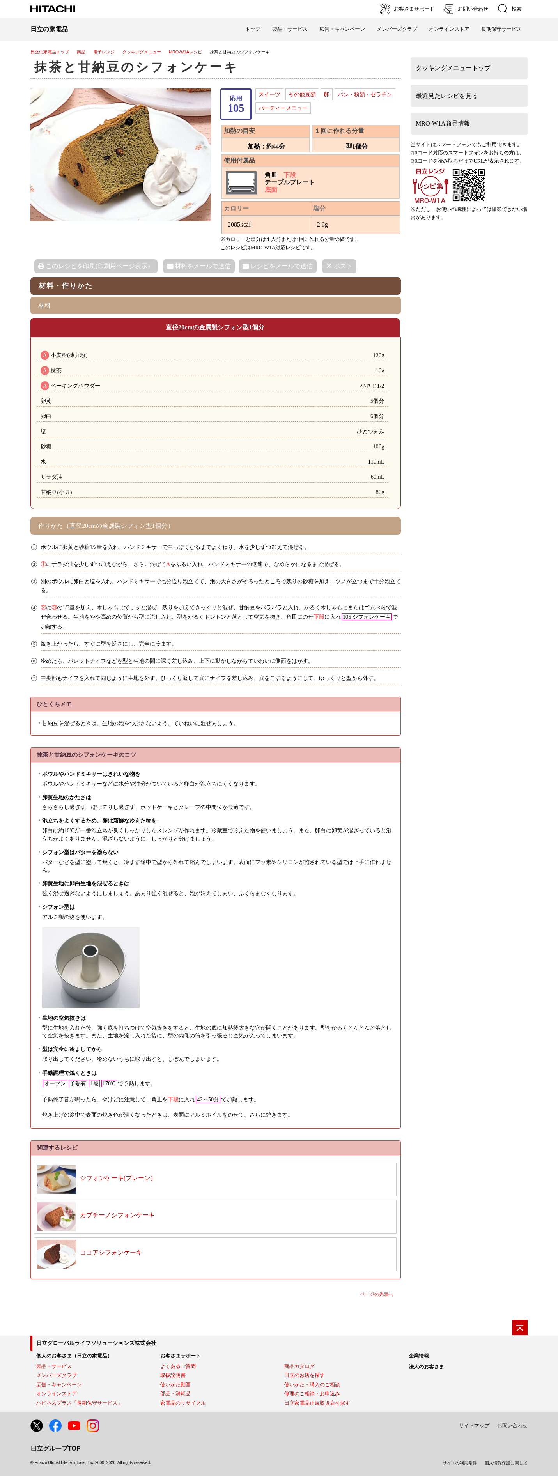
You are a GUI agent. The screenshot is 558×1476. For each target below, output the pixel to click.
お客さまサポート (180, 1356)
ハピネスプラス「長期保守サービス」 (79, 1403)
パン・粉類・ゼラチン (365, 94)
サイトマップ (474, 1425)
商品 (81, 52)
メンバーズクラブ (397, 29)
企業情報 (419, 1356)
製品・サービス (54, 1366)
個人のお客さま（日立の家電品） (74, 1356)
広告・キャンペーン (59, 1385)
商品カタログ (299, 1366)
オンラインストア (449, 29)
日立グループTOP (55, 1448)
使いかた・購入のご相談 (312, 1385)
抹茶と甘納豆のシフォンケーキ (136, 67)
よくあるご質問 (178, 1366)
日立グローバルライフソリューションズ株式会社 (96, 1343)
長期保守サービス (501, 29)
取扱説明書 (173, 1375)
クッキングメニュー (141, 52)
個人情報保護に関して (506, 1462)
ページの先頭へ (376, 1294)
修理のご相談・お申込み (312, 1393)
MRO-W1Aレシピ (185, 52)
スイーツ (269, 94)
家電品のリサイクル (183, 1403)
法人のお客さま (426, 1367)
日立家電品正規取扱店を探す (317, 1403)
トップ (252, 29)
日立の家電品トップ (49, 52)
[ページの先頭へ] (520, 1327)
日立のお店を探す (304, 1375)
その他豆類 (302, 94)
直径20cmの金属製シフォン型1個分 (215, 327)
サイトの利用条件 (460, 1462)
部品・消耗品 (175, 1393)
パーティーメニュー (283, 108)
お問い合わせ (512, 1425)
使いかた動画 (175, 1385)
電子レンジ (104, 52)
